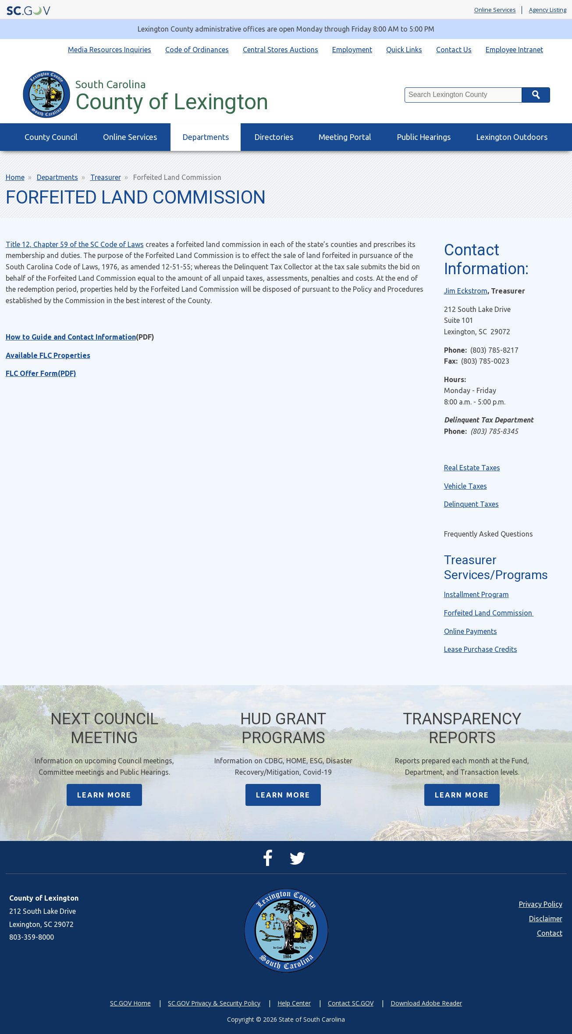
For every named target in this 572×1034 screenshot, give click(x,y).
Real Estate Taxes (472, 468)
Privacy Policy (540, 904)
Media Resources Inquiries (109, 50)
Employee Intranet (514, 50)
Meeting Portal (345, 136)
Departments (205, 136)
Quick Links (404, 50)
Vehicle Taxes (465, 486)
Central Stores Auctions (280, 50)
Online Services (495, 10)
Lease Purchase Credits (480, 649)
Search (536, 95)
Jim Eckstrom (465, 291)
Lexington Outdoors (511, 136)
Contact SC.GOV (350, 1003)
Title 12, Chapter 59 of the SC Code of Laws (75, 244)
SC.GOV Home (130, 1003)
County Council (51, 136)
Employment (352, 50)
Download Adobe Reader (426, 1003)
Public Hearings (424, 136)
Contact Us (454, 50)
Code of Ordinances (197, 50)
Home (15, 177)
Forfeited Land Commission (489, 613)
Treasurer (105, 177)
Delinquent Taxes (471, 504)
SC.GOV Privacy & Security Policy (214, 1003)
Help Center (294, 1003)
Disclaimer (545, 919)
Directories (273, 136)
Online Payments (470, 631)
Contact (549, 933)
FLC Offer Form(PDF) (41, 373)
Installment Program (476, 594)
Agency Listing (547, 10)
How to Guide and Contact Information (71, 337)
